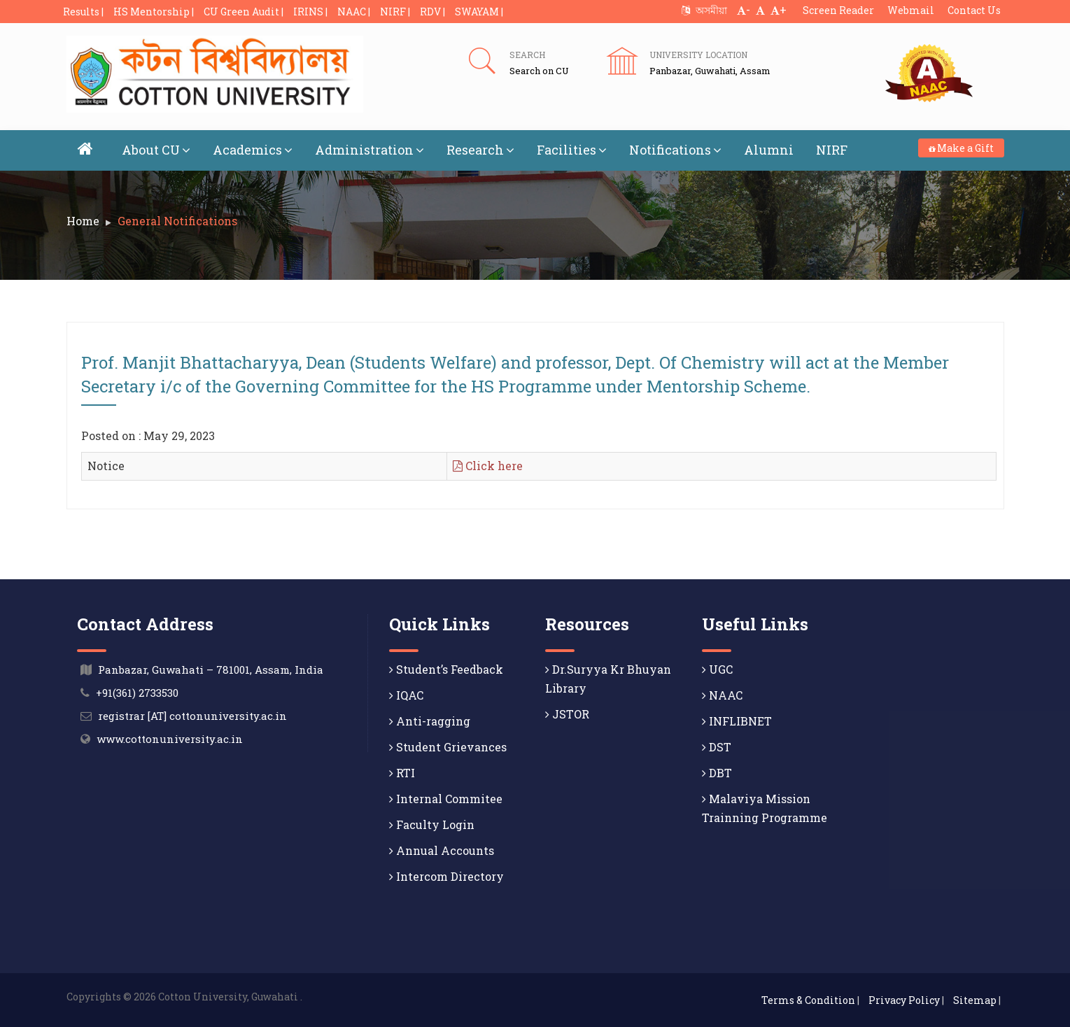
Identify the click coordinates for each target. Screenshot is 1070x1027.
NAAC (722, 695)
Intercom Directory (446, 876)
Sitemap (975, 1000)
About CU (156, 149)
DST (716, 746)
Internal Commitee (445, 798)
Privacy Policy (904, 1000)
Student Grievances (448, 746)
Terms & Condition (808, 1000)
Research (480, 149)
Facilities (572, 149)
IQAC (406, 695)
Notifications (675, 149)
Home (82, 220)
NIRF (831, 149)
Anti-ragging (429, 721)
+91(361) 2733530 (137, 693)
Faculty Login (431, 824)
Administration (369, 149)
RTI (402, 772)
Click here (488, 465)
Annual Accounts (441, 850)
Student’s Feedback (446, 669)
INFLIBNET (737, 721)
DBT (717, 772)
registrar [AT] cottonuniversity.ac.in (192, 716)
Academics (253, 149)
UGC (717, 669)
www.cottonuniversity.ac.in (170, 739)
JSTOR (567, 714)
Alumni (769, 149)
